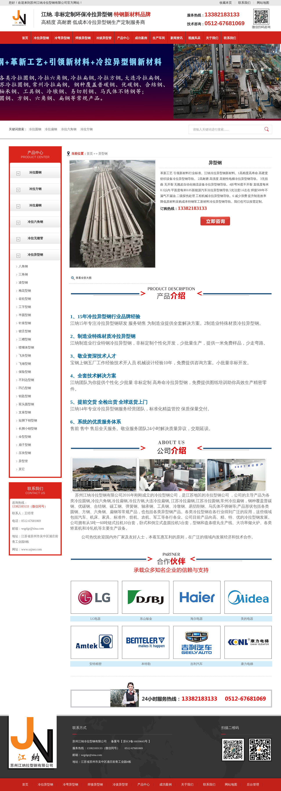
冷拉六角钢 (69, 129)
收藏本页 (226, 2)
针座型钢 (25, 323)
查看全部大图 (84, 277)
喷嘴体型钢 (26, 347)
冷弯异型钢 (62, 38)
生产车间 (159, 38)
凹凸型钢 (25, 388)
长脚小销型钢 (28, 428)
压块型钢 (25, 453)
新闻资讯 (176, 38)
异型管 (23, 461)
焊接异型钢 (83, 38)
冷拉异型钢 (41, 38)
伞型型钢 (25, 436)
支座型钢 (25, 412)
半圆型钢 (25, 315)
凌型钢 (23, 282)
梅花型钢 (25, 290)
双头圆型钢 (26, 404)
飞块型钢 (25, 355)
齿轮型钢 (25, 298)
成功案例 (141, 38)
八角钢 (23, 266)
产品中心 (123, 38)
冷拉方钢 (86, 129)
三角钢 (23, 274)
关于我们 (212, 38)
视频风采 (194, 38)
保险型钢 (25, 371)
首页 (25, 38)
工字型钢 (25, 307)
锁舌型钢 (25, 331)
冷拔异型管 (104, 38)
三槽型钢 (25, 339)
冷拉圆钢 (35, 129)
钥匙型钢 (25, 396)
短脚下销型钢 (28, 420)
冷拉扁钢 (51, 129)
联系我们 (244, 2)
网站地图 (263, 2)
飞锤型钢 (25, 363)
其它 (22, 469)
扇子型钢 (25, 444)
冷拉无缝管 (35, 238)
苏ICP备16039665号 (135, 741)
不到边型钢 (26, 380)
